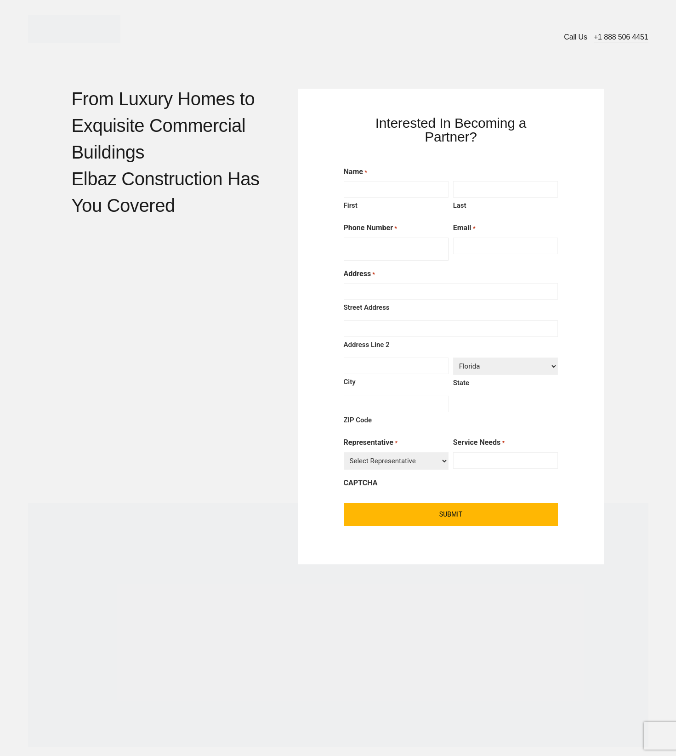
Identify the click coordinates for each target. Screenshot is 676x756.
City (350, 382)
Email (464, 228)
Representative (371, 443)
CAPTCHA (361, 482)
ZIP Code (358, 420)
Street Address (367, 307)
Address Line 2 (367, 345)
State (461, 383)
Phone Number (371, 228)
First (351, 205)
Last (459, 205)
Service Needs (479, 443)
